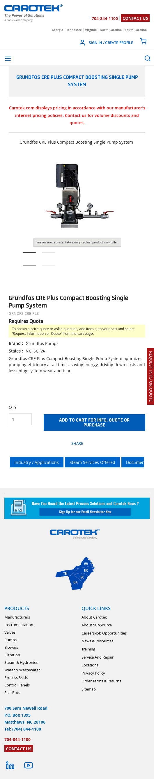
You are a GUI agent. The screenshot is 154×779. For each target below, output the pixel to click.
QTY (13, 407)
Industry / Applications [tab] (37, 462)
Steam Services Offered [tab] (92, 462)
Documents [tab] (137, 462)
